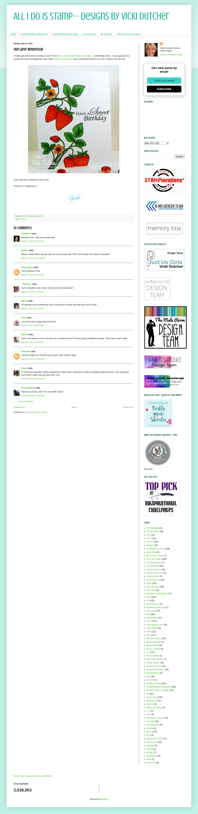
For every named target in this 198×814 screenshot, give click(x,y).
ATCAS (149, 542)
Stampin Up (151, 700)
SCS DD (150, 680)
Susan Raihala (28, 388)
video (148, 759)
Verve (149, 732)
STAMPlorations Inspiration (158, 687)
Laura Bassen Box (154, 625)
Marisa (24, 301)
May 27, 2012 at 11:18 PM (33, 258)
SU (147, 694)
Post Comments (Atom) (36, 412)
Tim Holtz (150, 721)
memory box (152, 742)
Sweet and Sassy (154, 707)
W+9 (148, 735)
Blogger (104, 799)
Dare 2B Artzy (152, 587)
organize (150, 745)
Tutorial (149, 728)
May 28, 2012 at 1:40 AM (32, 275)
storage (149, 752)
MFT (148, 635)
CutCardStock (152, 580)
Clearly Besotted (153, 569)
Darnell (24, 334)
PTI (148, 652)
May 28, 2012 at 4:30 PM (32, 359)
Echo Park (151, 590)
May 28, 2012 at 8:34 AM (32, 325)
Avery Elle (151, 552)
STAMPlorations (153, 683)
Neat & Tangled (153, 649)
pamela (24, 250)
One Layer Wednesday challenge (74, 56)
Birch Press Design (155, 555)
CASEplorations (153, 562)
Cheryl (24, 368)
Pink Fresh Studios (154, 659)
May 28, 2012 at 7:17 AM (32, 308)
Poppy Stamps (153, 662)
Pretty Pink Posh (153, 666)
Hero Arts (150, 611)
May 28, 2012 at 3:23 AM (32, 292)
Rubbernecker (152, 673)
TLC (148, 711)
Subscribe (164, 89)
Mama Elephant (153, 642)
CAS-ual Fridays (153, 559)
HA (147, 600)
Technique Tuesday (155, 718)
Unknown (25, 351)
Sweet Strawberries (63, 59)
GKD (23, 219)
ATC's (149, 538)
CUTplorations (152, 566)
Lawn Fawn (151, 628)
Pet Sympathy (152, 656)
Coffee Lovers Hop (154, 573)
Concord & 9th (152, 576)
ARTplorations (152, 531)
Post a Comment (25, 401)
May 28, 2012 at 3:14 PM (32, 342)
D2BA (149, 583)
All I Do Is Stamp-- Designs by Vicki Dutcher (91, 16)
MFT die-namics (153, 638)
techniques (151, 756)
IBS (148, 614)
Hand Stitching (153, 604)
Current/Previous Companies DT (34, 34)
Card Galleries (89, 34)
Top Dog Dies (152, 725)
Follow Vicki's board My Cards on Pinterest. (33, 776)
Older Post (128, 407)
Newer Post (19, 407)
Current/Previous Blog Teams (65, 34)
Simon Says (151, 697)
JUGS (149, 621)
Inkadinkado (151, 618)
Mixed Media (152, 645)
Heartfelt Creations (154, 607)
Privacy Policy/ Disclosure (128, 34)
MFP (148, 631)
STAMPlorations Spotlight (157, 690)
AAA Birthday (152, 528)
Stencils (149, 704)
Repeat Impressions (155, 669)
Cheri (23, 318)
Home (13, 34)
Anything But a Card (155, 549)
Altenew (150, 545)
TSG (148, 714)
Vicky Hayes (27, 267)
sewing (149, 749)
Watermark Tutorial (154, 738)
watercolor (151, 763)
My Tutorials (106, 34)
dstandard (26, 233)
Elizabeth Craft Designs (157, 593)
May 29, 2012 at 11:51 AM (33, 379)
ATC (148, 535)
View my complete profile (171, 54)
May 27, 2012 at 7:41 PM (32, 241)
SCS (148, 676)
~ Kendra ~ (26, 284)
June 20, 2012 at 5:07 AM (32, 395)
